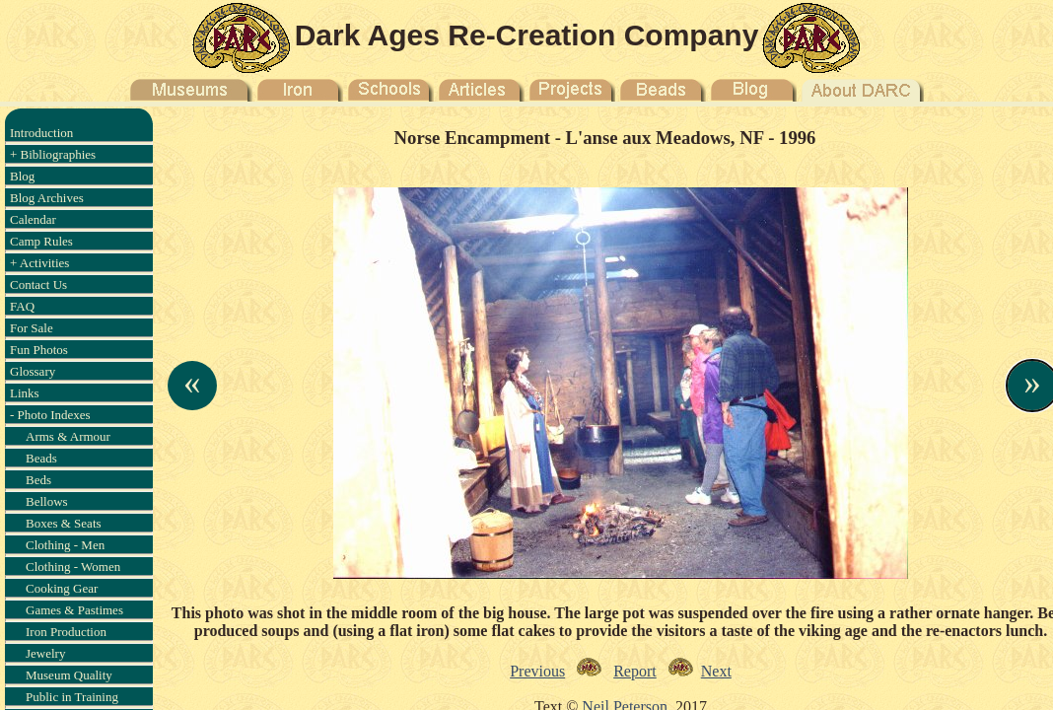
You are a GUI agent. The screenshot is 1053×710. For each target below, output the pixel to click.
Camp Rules (41, 241)
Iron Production (66, 631)
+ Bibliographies (53, 154)
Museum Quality (69, 675)
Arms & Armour (68, 436)
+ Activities (39, 262)
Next (716, 671)
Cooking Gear (62, 588)
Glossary (32, 371)
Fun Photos (39, 349)
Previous (537, 671)
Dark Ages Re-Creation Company (527, 35)
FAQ (22, 306)
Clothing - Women (73, 566)
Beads (41, 458)
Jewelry (45, 653)
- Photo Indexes (50, 414)
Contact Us (38, 284)
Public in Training (72, 696)
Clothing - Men (65, 544)
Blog (22, 176)
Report (635, 671)
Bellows (47, 501)
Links (24, 393)
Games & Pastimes (74, 610)
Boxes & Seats (64, 523)
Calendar (33, 219)
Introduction (41, 132)
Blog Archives (47, 197)
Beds (38, 479)
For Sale (31, 327)
